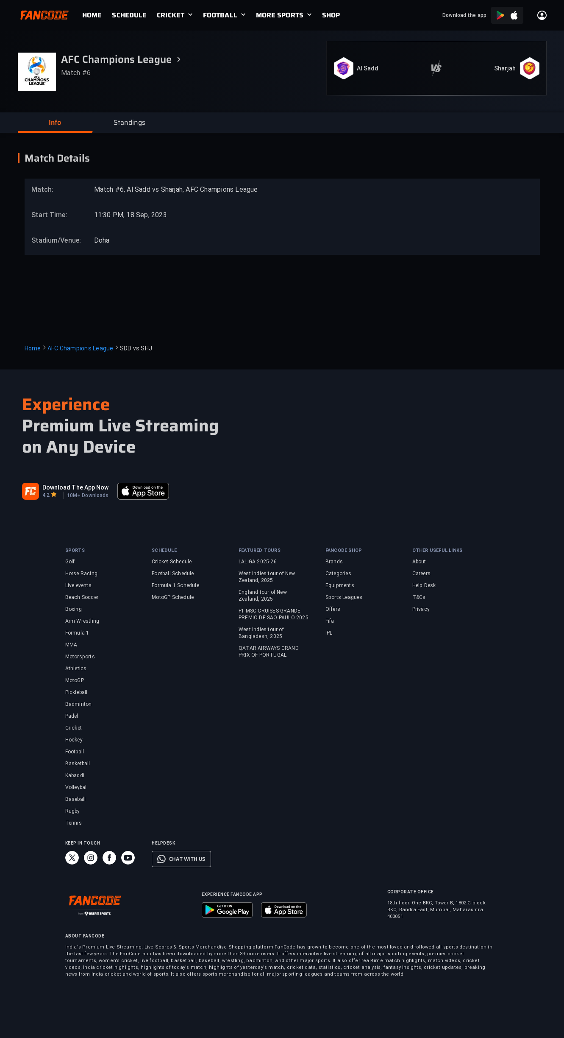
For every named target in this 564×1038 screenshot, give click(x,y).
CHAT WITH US (187, 859)
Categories (338, 573)
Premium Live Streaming (120, 426)
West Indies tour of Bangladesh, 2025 (261, 633)
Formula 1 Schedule (175, 585)
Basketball (77, 764)
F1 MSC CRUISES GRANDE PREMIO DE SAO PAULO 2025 (273, 614)
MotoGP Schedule (173, 597)
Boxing (73, 609)
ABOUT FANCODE (85, 936)
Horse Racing (81, 573)
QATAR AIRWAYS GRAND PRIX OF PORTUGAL (269, 651)
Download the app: (465, 15)
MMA (71, 645)
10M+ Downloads (87, 495)
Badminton (78, 704)
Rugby (72, 811)
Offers (332, 609)
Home (33, 348)
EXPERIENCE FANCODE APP (232, 894)
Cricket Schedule (172, 562)
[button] (55, 122)
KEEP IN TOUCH (82, 843)
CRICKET (170, 15)
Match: (42, 189)
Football (74, 752)
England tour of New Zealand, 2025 (263, 595)
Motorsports (80, 657)
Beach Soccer (81, 597)
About (419, 562)
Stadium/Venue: (52, 240)
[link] (97, 15)
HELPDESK (163, 843)
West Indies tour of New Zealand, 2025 (267, 577)
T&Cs (419, 597)
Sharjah (505, 68)
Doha (102, 240)
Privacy (421, 609)
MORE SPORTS (279, 15)
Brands (334, 562)
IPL (329, 633)
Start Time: (49, 215)
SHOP (331, 15)
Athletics (76, 668)
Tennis (73, 823)
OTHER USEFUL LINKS (437, 550)
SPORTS (75, 550)
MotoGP (74, 680)
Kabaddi (74, 775)
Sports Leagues (344, 597)
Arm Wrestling (82, 621)
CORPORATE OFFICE (410, 892)
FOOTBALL (220, 15)
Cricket (73, 728)
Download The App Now (75, 487)
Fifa (329, 621)
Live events (78, 585)
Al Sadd (368, 68)
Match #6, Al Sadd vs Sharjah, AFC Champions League (176, 189)
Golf (70, 562)
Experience (66, 404)
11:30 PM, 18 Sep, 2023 (130, 215)
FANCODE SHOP (343, 550)
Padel (71, 716)
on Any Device (79, 447)
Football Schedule (173, 573)
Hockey (74, 740)
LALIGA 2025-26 (258, 562)
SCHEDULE (129, 15)
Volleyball (76, 787)
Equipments (339, 585)
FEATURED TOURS (260, 550)
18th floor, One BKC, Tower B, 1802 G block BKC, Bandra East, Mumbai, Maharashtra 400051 (436, 909)
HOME (92, 15)
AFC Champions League (80, 348)
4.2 (46, 495)
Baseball (75, 799)
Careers (421, 573)
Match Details (57, 158)
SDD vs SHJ (136, 348)
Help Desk (424, 585)
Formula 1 (77, 633)
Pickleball (76, 692)
